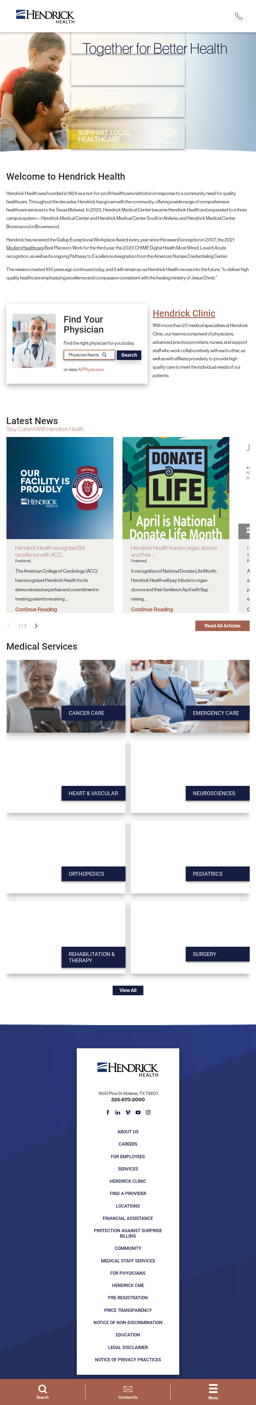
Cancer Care (83, 714)
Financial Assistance (128, 1220)
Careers (128, 1145)
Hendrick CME (128, 1287)
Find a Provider (128, 1195)
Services (128, 1170)
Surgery (200, 955)
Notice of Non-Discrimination (128, 1324)
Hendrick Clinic (184, 313)
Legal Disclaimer (128, 1348)
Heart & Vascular (90, 794)
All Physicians (91, 369)
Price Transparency (128, 1312)
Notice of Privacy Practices (128, 1361)
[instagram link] (148, 1114)
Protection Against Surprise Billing (128, 1234)
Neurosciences (210, 794)
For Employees (128, 1158)
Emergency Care (212, 714)
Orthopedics (83, 874)
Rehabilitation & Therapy (89, 959)
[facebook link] (108, 1114)
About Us (128, 1133)
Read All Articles (220, 626)
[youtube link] (138, 1114)
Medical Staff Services (128, 1262)
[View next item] (36, 626)
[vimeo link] (128, 1114)
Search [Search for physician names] (130, 354)
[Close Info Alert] (248, 4)
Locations (128, 1207)
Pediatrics (203, 874)
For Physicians (127, 1274)
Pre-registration (128, 1299)
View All (128, 991)
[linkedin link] (118, 1114)
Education (128, 1336)
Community (128, 1250)
